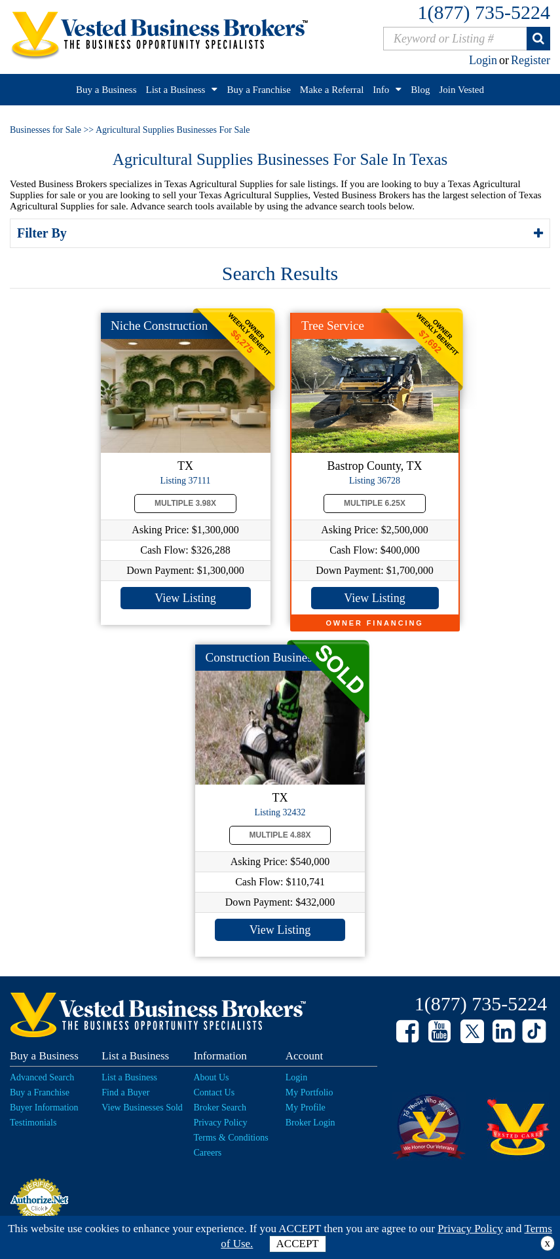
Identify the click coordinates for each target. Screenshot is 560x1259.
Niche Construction (159, 325)
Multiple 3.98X (185, 503)
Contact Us (214, 1092)
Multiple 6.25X (374, 503)
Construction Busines (259, 657)
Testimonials (33, 1122)
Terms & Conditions (231, 1138)
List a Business (176, 89)
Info (381, 89)
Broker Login (310, 1122)
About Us (211, 1077)
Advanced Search (42, 1077)
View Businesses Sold (142, 1107)
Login (483, 60)
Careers (208, 1153)
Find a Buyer (125, 1092)
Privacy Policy (221, 1122)
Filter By (44, 233)
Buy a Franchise (258, 89)
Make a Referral (332, 89)
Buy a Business (106, 89)
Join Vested (461, 89)
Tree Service (332, 325)
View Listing (185, 598)
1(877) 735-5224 (484, 12)
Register (530, 60)
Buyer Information (44, 1107)
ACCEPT (297, 1243)
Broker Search (220, 1107)
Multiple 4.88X (280, 835)
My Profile (306, 1107)
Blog (420, 89)
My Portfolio (309, 1092)
